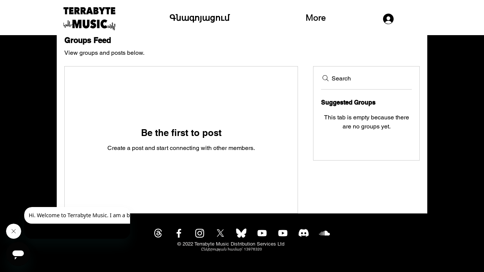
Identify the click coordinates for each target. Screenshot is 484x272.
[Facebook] (178, 233)
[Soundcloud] (324, 233)
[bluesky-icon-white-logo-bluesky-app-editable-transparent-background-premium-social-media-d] (241, 233)
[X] (220, 233)
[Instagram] (199, 233)
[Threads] (158, 233)
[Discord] (303, 233)
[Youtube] (262, 233)
